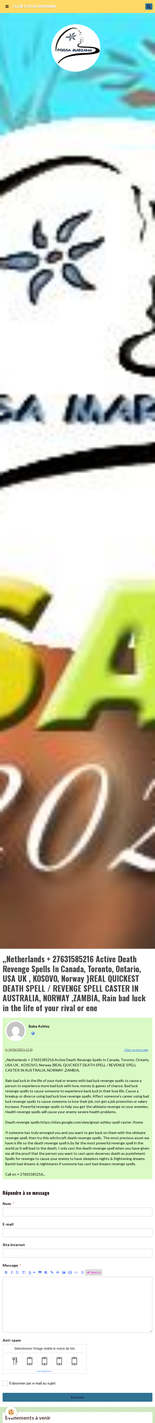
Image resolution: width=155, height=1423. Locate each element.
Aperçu (94, 1272)
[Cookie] (11, 1412)
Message (10, 1265)
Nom (7, 1203)
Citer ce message (136, 1050)
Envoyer (77, 1397)
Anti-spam (12, 1340)
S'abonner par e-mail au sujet (29, 1383)
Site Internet (14, 1244)
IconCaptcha (43, 1371)
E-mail (8, 1224)
